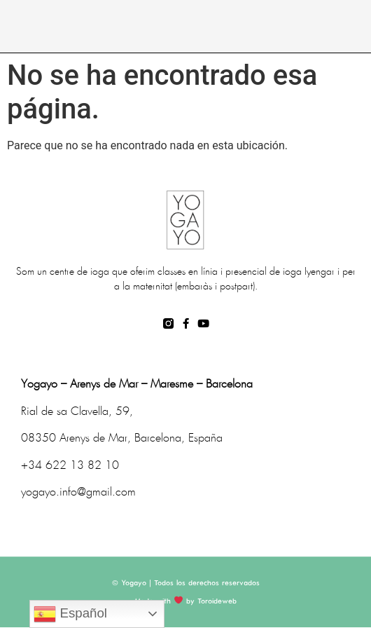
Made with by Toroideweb (185, 601)
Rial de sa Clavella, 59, (77, 412)
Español (70, 614)
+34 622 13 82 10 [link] (70, 466)
